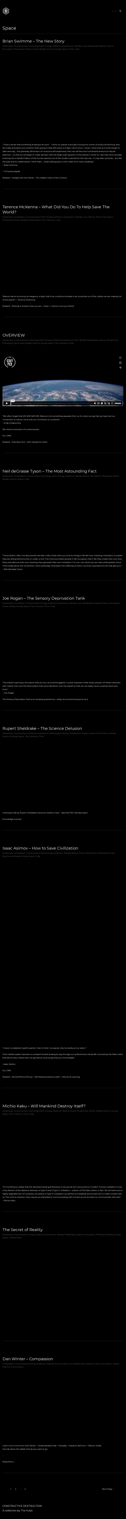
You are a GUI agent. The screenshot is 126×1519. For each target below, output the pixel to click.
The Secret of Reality (22, 1229)
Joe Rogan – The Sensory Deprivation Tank (43, 598)
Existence (57, 46)
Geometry (63, 1364)
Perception (7, 49)
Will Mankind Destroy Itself (47, 1077)
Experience (68, 46)
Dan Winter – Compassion (27, 1358)
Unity (76, 49)
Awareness (7, 46)
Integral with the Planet (23, 178)
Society (58, 49)
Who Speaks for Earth (37, 442)
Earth (41, 46)
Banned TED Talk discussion (75, 813)
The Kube (27, 1510)
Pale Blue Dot (18, 442)
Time (71, 49)
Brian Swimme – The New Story (33, 41)
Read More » (8, 1462)
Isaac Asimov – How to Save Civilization (40, 848)
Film (76, 340)
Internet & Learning (71, 1077)
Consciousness (20, 46)
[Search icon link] (120, 11)
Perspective (112, 340)
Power (36, 49)
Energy (48, 46)
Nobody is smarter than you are (26, 306)
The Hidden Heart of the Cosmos (51, 178)
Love (84, 46)
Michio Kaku (9, 1200)
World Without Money (22, 1077)
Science (50, 49)
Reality (43, 49)
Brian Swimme (11, 165)
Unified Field (15, 1237)
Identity (77, 46)
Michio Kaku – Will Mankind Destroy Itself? (44, 1106)
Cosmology (33, 46)
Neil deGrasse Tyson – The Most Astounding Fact (49, 471)
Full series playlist (12, 171)
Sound (14, 1367)
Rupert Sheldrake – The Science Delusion (42, 728)
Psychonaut (19, 343)
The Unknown (48, 220)
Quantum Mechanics (99, 733)
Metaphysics (93, 46)
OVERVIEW (13, 335)
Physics (28, 49)
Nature (103, 46)
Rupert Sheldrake (28, 813)
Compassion (19, 217)
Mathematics (80, 1364)
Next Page (108, 1489)
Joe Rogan (9, 693)
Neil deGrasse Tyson (13, 569)
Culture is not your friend (62, 306)
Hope (46, 306)
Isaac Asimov (9, 1064)
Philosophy (19, 49)
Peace (110, 46)
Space (65, 49)
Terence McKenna (26, 300)
